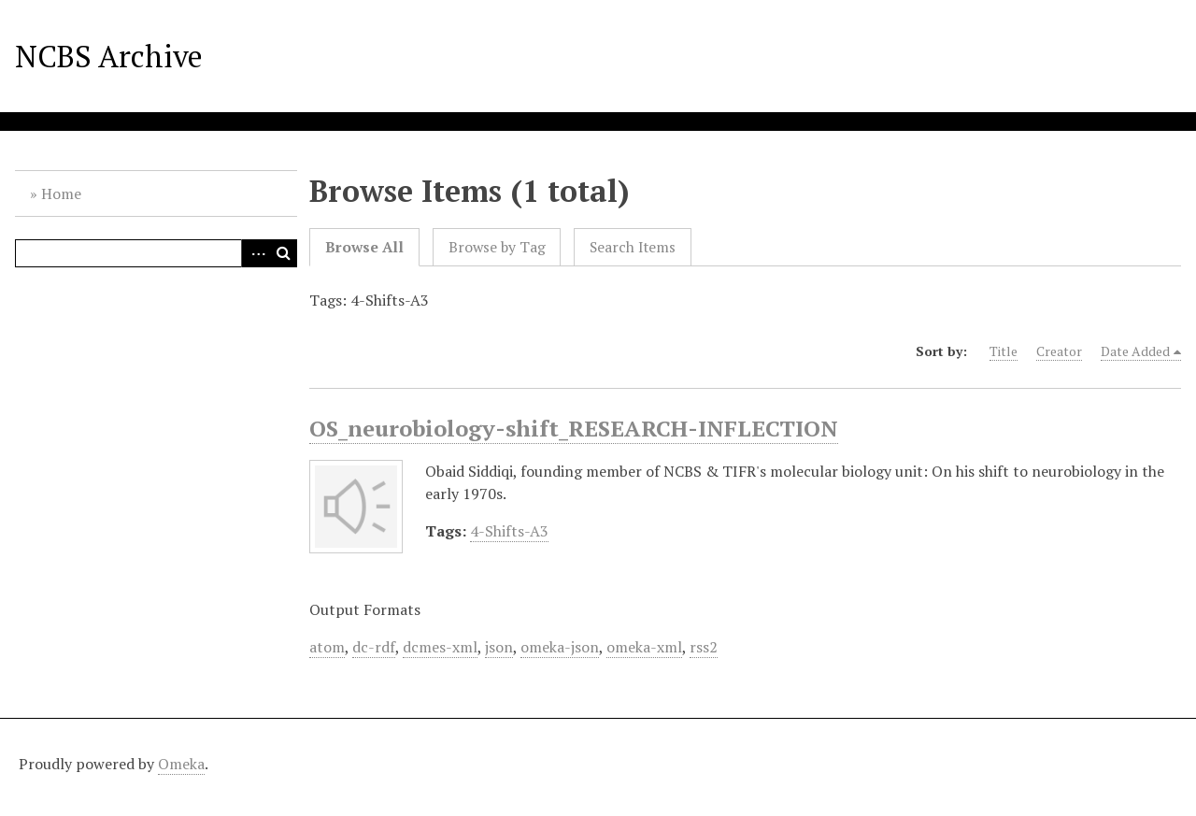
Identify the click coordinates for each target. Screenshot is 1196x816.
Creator (1059, 351)
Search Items (633, 247)
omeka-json (559, 647)
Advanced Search (255, 253)
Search (283, 253)
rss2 (704, 647)
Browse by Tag (497, 247)
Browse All (364, 247)
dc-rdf (373, 647)
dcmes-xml (440, 647)
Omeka (181, 763)
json (499, 647)
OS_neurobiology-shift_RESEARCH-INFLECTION (573, 428)
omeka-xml (644, 647)
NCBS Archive (109, 56)
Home (61, 193)
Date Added (1135, 351)
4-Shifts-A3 (509, 531)
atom (327, 647)
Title (1004, 351)
